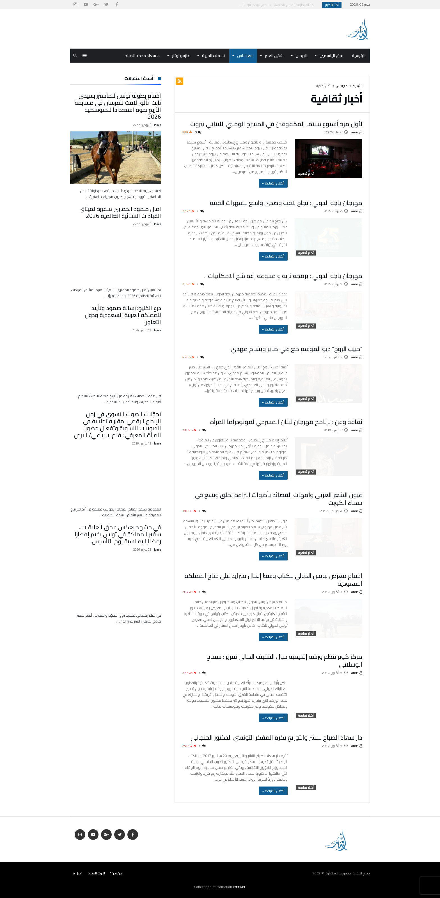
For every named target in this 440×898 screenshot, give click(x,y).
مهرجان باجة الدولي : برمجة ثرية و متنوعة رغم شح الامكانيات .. (283, 276)
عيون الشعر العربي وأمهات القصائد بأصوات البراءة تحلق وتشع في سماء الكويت (278, 499)
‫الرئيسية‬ (357, 86)
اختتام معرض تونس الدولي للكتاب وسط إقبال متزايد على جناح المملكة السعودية (273, 579)
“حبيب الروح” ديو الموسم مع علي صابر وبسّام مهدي (296, 349)
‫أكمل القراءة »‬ (273, 183)
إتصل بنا (77, 873)
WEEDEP (239, 886)
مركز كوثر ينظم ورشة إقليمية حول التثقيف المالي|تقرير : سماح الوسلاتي (284, 660)
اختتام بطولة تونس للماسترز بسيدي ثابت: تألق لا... (278, 4)
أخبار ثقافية (306, 174)
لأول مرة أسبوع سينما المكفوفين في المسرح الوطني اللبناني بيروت (276, 124)
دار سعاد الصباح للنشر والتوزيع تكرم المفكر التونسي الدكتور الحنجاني (276, 737)
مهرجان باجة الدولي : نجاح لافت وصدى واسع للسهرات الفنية (286, 203)
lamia (356, 132)
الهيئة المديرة (96, 873)
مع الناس (341, 86)
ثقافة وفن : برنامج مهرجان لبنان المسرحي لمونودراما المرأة (286, 422)
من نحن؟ (116, 873)
